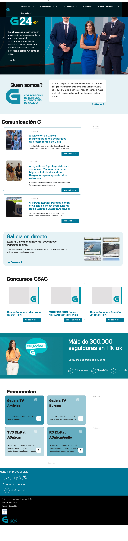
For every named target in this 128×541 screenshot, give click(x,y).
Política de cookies (9, 502)
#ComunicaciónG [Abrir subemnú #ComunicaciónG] (43, 8)
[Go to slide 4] (70, 72)
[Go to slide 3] (66, 72)
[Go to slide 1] (58, 72)
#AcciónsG (78, 8)
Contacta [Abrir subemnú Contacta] (117, 8)
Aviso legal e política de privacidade (17, 499)
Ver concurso (30, 320)
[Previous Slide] (3, 38)
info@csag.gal (18, 490)
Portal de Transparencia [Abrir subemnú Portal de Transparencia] (97, 8)
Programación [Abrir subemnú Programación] (63, 8)
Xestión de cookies (9, 506)
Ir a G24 (13, 60)
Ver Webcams (14, 262)
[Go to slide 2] (62, 72)
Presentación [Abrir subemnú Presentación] (25, 8)
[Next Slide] (125, 38)
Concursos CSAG (27, 279)
